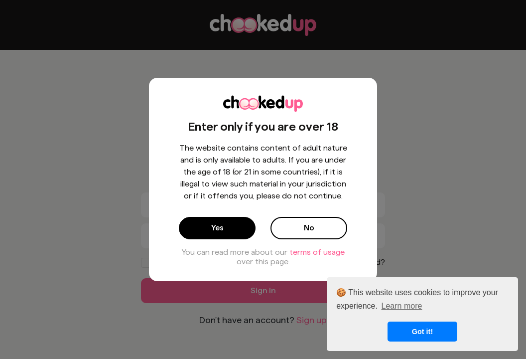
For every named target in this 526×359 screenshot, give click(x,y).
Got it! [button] (422, 332)
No (309, 227)
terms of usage (317, 252)
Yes (217, 227)
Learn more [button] (402, 306)
